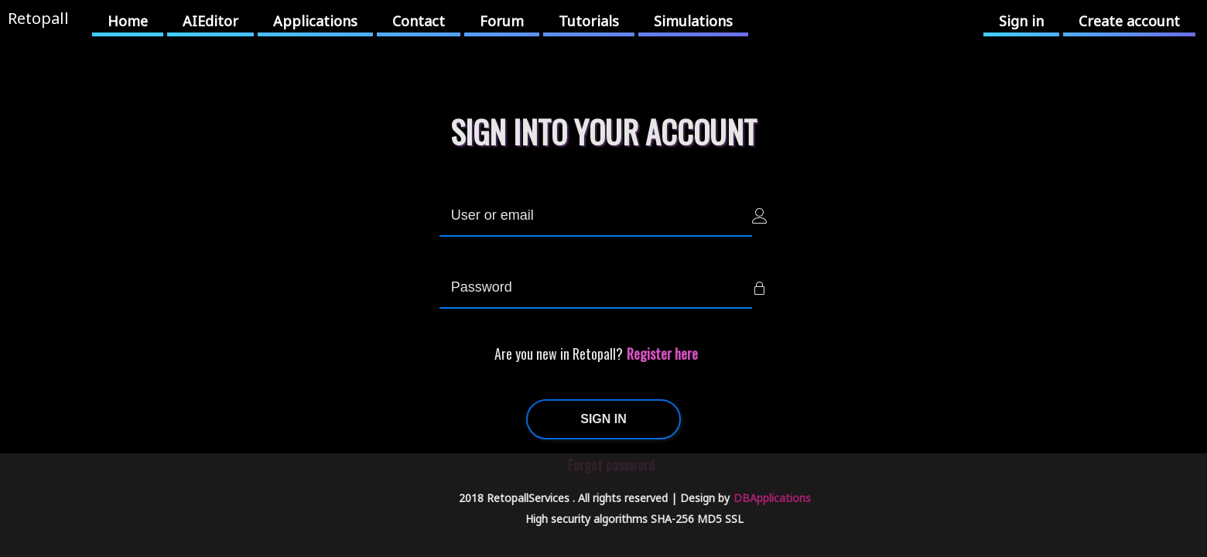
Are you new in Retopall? (558, 353)
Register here (662, 353)
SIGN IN (603, 418)
